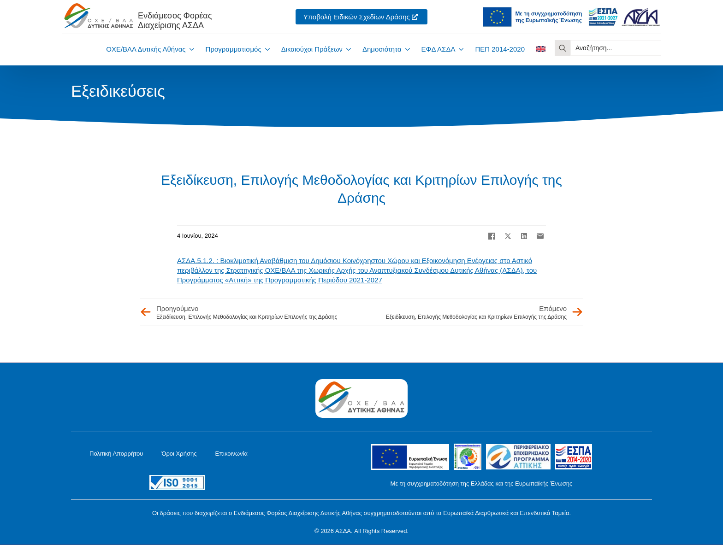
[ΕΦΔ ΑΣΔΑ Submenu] (459, 49)
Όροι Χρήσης (178, 453)
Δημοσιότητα (382, 49)
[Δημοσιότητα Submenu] (406, 49)
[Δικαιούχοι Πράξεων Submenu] (347, 49)
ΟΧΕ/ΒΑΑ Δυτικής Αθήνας (145, 49)
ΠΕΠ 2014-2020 (500, 49)
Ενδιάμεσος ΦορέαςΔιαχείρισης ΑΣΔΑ (175, 20)
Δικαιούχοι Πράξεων (312, 49)
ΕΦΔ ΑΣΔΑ (438, 49)
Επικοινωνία (231, 453)
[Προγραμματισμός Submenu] (265, 49)
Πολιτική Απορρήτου (116, 453)
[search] (562, 48)
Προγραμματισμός (233, 49)
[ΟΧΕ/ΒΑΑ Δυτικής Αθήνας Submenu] (190, 49)
